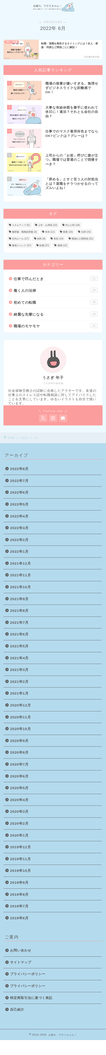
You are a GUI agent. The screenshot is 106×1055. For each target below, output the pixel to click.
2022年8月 (19, 469)
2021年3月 (19, 670)
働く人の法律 (56, 290)
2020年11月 (20, 717)
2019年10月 (20, 871)
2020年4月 (19, 800)
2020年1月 (19, 835)
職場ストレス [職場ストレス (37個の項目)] (21, 245)
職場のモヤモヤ (56, 325)
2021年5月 (19, 646)
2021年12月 (20, 563)
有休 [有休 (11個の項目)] (50, 232)
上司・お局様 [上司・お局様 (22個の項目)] (47, 225)
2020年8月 (19, 752)
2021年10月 (20, 587)
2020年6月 (19, 776)
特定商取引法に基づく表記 (31, 998)
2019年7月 (19, 906)
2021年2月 (19, 682)
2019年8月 (19, 894)
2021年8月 (19, 611)
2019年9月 (19, 882)
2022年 (24, 438)
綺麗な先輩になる (56, 314)
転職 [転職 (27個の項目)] (44, 245)
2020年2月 (19, 823)
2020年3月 (19, 811)
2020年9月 (19, 741)
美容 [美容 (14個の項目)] (58, 238)
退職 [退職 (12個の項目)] (62, 245)
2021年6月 (19, 634)
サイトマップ (20, 962)
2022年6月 (19, 492)
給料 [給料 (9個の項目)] (41, 238)
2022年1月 (19, 551)
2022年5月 (19, 504)
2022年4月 (19, 516)
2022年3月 (19, 528)
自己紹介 (17, 1009)
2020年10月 (20, 729)
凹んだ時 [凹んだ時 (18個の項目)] (72, 225)
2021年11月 (20, 575)
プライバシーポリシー (27, 974)
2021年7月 (19, 622)
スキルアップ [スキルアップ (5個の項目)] (21, 225)
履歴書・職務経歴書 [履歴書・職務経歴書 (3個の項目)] (24, 232)
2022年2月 (19, 540)
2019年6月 (19, 918)
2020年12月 (20, 705)
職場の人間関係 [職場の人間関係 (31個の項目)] (82, 238)
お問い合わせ (20, 950)
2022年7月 (19, 481)
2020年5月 (19, 788)
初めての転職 (56, 302)
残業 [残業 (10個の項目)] (68, 232)
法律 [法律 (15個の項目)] (86, 232)
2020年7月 (19, 764)
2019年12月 (20, 847)
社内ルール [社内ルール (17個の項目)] (20, 238)
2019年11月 (20, 859)
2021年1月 (19, 693)
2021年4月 (19, 658)
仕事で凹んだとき (56, 278)
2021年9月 (19, 599)
